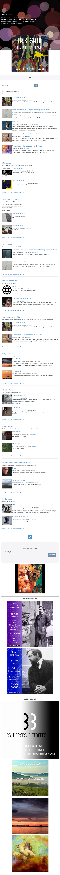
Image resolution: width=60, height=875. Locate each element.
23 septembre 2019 (18, 213)
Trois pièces (16, 407)
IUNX (14, 504)
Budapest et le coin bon (20, 516)
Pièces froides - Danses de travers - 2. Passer (27, 146)
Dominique (14, 114)
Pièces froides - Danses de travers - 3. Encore (27, 134)
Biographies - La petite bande (21, 298)
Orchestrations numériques (12, 317)
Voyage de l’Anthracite (10, 199)
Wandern (29, 228)
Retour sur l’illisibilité (19, 480)
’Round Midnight (17, 168)
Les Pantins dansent (19, 97)
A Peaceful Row (17, 371)
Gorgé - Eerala (7, 353)
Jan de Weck (7, 244)
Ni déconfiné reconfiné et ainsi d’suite (16, 463)
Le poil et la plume (18, 180)
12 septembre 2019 (18, 225)
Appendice (15, 122)
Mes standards (7, 163)
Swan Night (16, 359)
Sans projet (16, 431)
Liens (14, 286)
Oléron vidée (16, 444)
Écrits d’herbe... (8, 426)
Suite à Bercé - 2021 (19, 395)
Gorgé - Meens (7, 390)
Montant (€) (7, 552)
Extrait (14, 468)
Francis (30, 100)
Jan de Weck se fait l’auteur (21, 262)
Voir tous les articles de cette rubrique (13, 192)
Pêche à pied (7, 499)
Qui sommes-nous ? (9, 281)
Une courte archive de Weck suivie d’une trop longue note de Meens (34, 250)
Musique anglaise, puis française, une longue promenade (31, 109)
